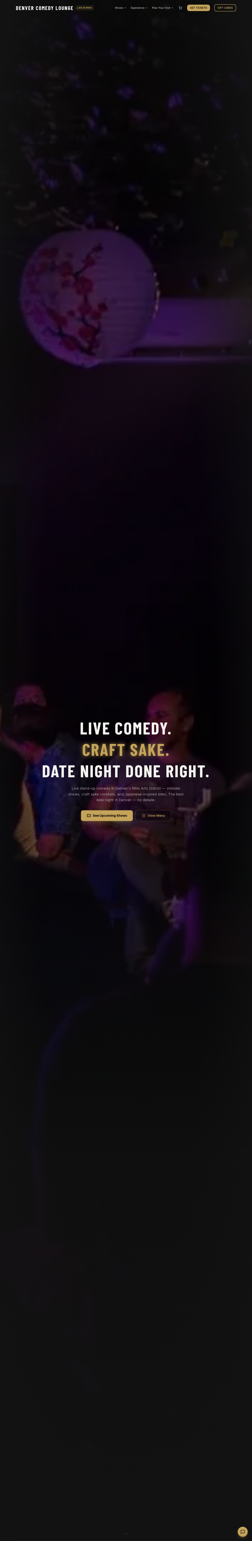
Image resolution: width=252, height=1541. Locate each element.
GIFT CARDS (225, 7)
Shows (121, 7)
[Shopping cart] (180, 7)
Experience (139, 7)
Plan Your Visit (163, 7)
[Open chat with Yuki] (243, 1532)
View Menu (153, 815)
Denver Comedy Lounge (45, 8)
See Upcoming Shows (107, 815)
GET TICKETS (198, 7)
